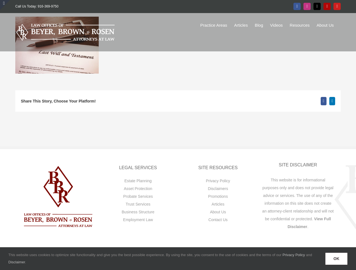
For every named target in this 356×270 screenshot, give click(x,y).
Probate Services (138, 196)
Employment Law (138, 220)
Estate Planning (138, 181)
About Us (218, 212)
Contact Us (218, 220)
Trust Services (138, 204)
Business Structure (138, 212)
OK (336, 258)
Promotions (218, 196)
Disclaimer (16, 262)
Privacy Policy (218, 181)
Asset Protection (138, 188)
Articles (218, 204)
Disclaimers (218, 188)
